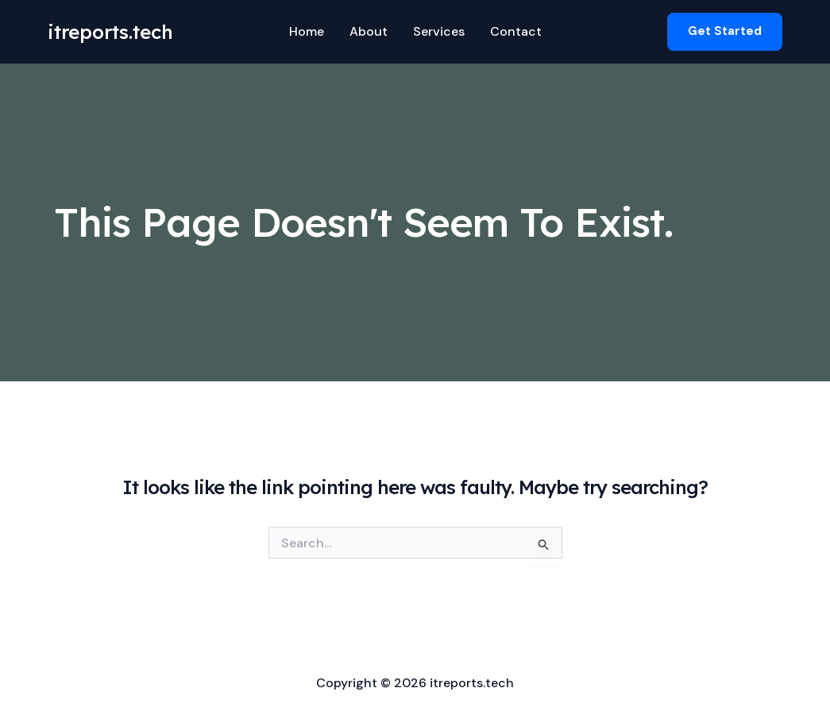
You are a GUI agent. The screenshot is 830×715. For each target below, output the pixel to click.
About (368, 31)
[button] (724, 31)
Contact (516, 31)
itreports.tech (110, 32)
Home (306, 31)
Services (439, 31)
